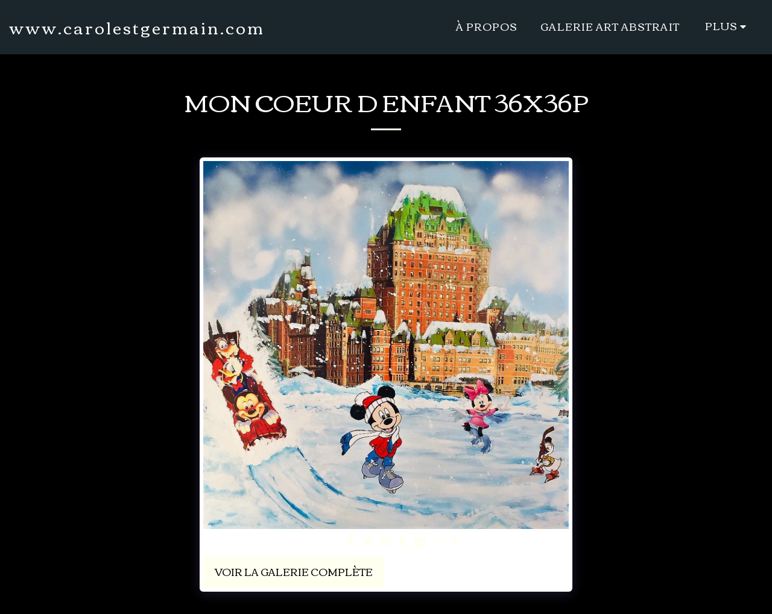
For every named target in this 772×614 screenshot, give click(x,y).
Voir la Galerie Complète (294, 571)
